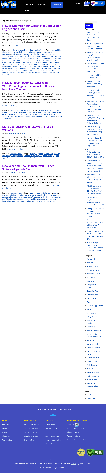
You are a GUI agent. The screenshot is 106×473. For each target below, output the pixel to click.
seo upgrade (22, 197)
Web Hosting (91, 369)
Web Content (92, 365)
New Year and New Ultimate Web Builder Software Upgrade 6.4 (28, 167)
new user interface (9, 195)
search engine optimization (25, 68)
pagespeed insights (9, 66)
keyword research (49, 60)
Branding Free (29, 440)
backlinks (19, 52)
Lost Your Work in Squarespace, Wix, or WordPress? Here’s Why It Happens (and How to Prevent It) (95, 166)
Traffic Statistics (93, 358)
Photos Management (94, 330)
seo (3, 70)
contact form (48, 154)
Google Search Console (17, 58)
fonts (12, 56)
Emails (89, 302)
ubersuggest (7, 72)
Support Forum (72, 428)
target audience (41, 70)
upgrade (56, 156)
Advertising (91, 262)
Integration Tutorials (94, 317)
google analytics (42, 56)
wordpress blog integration (42, 72)
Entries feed (91, 398)
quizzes (39, 66)
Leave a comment (45, 158)
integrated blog (15, 60)
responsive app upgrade (33, 156)
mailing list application (14, 156)
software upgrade (51, 197)
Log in (89, 395)
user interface (18, 199)
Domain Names (93, 295)
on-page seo (43, 64)
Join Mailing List (73, 432)
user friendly (7, 199)
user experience (19, 72)
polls (20, 66)
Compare (5, 428)
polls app (26, 66)
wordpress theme (38, 201)
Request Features (73, 436)
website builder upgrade (33, 199)
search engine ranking (44, 68)
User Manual (50, 424)
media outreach (48, 62)
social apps (47, 156)
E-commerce (91, 298)
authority (11, 52)
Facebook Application (95, 306)
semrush (57, 68)
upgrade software (9, 158)
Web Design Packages (32, 432)
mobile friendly (18, 64)
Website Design (93, 372)
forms (16, 56)
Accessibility (91, 259)
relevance (47, 66)
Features (5, 424)
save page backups (9, 197)
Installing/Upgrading (53, 440)
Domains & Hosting (31, 436)
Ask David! (14, 50)
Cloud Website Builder (32, 428)
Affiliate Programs (93, 266)
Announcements (16, 154)
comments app (29, 52)
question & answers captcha (47, 195)
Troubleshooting (93, 361)
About (44, 460)
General (90, 309)
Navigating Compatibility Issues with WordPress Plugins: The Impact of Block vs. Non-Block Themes (29, 86)
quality (33, 66)
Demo (4, 432)
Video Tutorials (51, 428)
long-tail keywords (34, 62)
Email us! (70, 424)
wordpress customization (46, 116)
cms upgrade (35, 193)
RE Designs (75, 464)
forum (22, 56)
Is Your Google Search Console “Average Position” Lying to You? (95, 46)
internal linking (36, 60)
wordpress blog (8, 116)
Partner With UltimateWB (76, 440)
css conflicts (12, 112)
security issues (7, 114)
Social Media (91, 340)
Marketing (91, 327)
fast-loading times (41, 54)
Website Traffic (92, 380)
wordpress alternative (47, 114)
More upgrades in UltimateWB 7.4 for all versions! (27, 128)
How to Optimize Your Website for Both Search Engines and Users (31, 27)
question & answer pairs (26, 195)
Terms (52, 460)
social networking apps (25, 70)
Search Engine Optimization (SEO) (31, 50)
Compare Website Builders (20, 110)
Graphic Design (93, 313)
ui (59, 197)
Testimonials (7, 440)
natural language (31, 64)
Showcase (6, 436)
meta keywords (46, 193)
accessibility (56, 50)
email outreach (17, 54)
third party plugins (21, 114)
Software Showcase (94, 348)
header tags (47, 58)
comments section (43, 52)
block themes (43, 110)
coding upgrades (36, 154)
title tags (50, 70)
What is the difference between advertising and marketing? (95, 83)
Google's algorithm (34, 58)
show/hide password (36, 197)
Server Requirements (53, 436)
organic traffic (54, 64)
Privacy (61, 460)
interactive (26, 60)
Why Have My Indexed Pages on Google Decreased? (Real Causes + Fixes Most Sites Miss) (95, 106)
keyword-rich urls (19, 62)
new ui (55, 193)
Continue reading (21, 45)
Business (90, 281)
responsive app (8, 68)
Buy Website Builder (31, 424)
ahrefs (4, 52)
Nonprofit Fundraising (53, 444)
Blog (47, 432)
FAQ (82, 428)
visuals (28, 72)
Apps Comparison (93, 274)
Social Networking (93, 344)
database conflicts (25, 112)
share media (10, 70)
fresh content (30, 56)
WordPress (34, 114)
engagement (28, 54)
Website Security (93, 376)
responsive (56, 66)
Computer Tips (92, 291)
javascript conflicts (40, 112)
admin (24, 133)
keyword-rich (7, 62)
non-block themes (54, 112)
